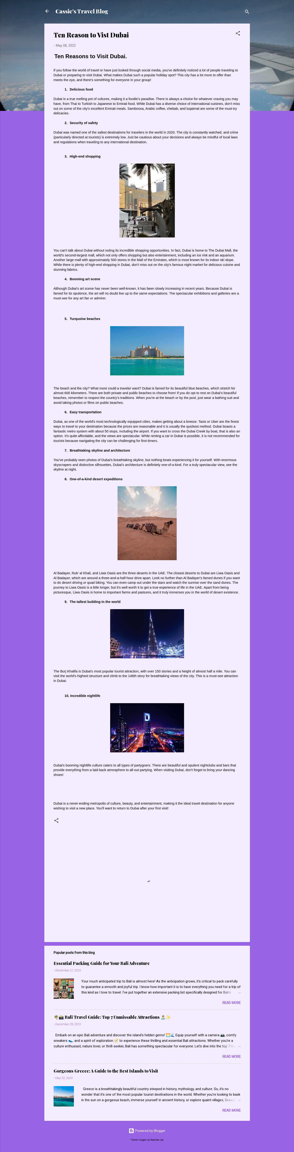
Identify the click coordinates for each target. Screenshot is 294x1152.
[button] (238, 34)
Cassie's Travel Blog (81, 11)
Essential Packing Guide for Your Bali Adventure (102, 963)
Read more (231, 1003)
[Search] (247, 13)
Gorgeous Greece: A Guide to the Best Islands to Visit (106, 1071)
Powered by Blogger (147, 1131)
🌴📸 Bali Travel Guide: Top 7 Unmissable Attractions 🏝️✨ (112, 1017)
